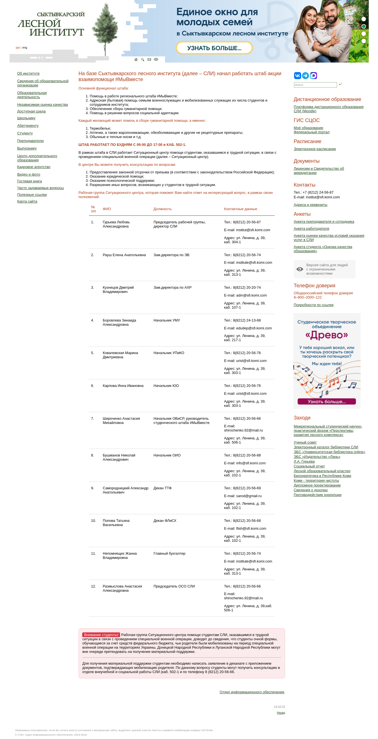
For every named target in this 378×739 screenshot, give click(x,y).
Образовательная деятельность (32, 95)
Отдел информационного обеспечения (252, 692)
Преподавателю (30, 141)
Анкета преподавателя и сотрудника (324, 221)
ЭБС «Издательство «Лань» (317, 457)
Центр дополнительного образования (37, 158)
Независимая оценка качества (42, 104)
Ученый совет (305, 442)
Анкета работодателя (311, 228)
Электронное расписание (315, 149)
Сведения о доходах (311, 490)
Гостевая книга (29, 181)
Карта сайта (27, 201)
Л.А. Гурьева (304, 461)
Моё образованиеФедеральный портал (312, 130)
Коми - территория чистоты (316, 480)
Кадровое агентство (33, 167)
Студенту (25, 133)
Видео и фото (28, 174)
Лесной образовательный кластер (322, 471)
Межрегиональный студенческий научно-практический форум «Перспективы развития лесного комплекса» (328, 430)
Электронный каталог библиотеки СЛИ (326, 447)
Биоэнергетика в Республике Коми (322, 476)
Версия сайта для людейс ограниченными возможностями (327, 269)
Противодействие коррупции (318, 495)
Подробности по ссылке (314, 305)
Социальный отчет (309, 466)
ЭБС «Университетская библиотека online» (329, 452)
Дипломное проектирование (317, 485)
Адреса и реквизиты (310, 205)
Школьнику (26, 118)
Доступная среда (31, 111)
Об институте (28, 73)
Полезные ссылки (32, 194)
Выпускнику (26, 148)
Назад (281, 712)
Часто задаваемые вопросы (40, 188)
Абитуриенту (27, 125)
